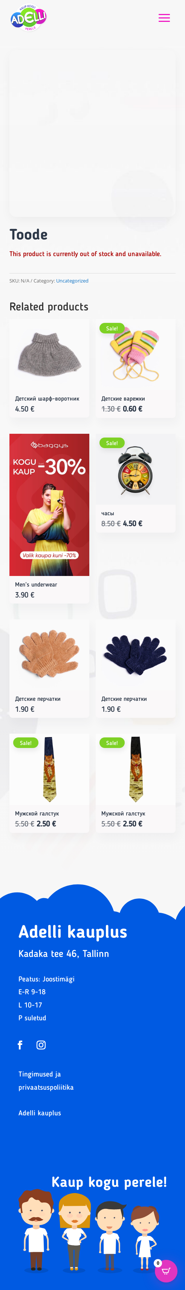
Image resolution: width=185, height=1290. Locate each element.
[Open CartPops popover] (166, 1271)
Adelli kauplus (39, 1113)
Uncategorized (72, 280)
